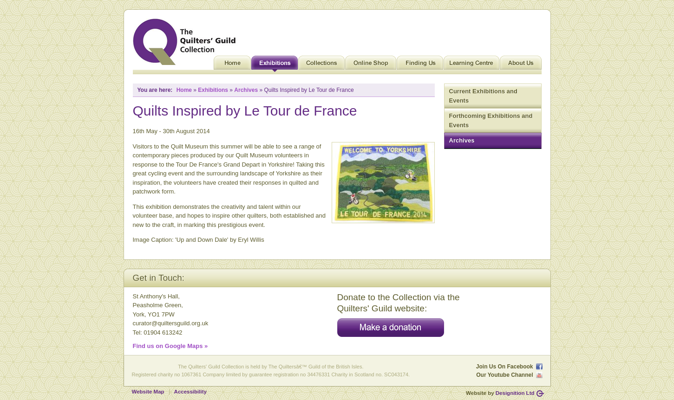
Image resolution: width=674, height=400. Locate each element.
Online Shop (370, 65)
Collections (321, 65)
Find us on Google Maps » (170, 345)
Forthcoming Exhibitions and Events (491, 120)
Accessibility (190, 391)
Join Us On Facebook (504, 366)
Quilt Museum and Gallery (187, 42)
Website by (500, 393)
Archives (462, 140)
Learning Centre (471, 65)
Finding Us (420, 65)
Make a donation (390, 327)
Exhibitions (274, 65)
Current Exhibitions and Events (483, 96)
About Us (521, 65)
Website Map (148, 391)
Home (232, 65)
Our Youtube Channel (504, 375)
